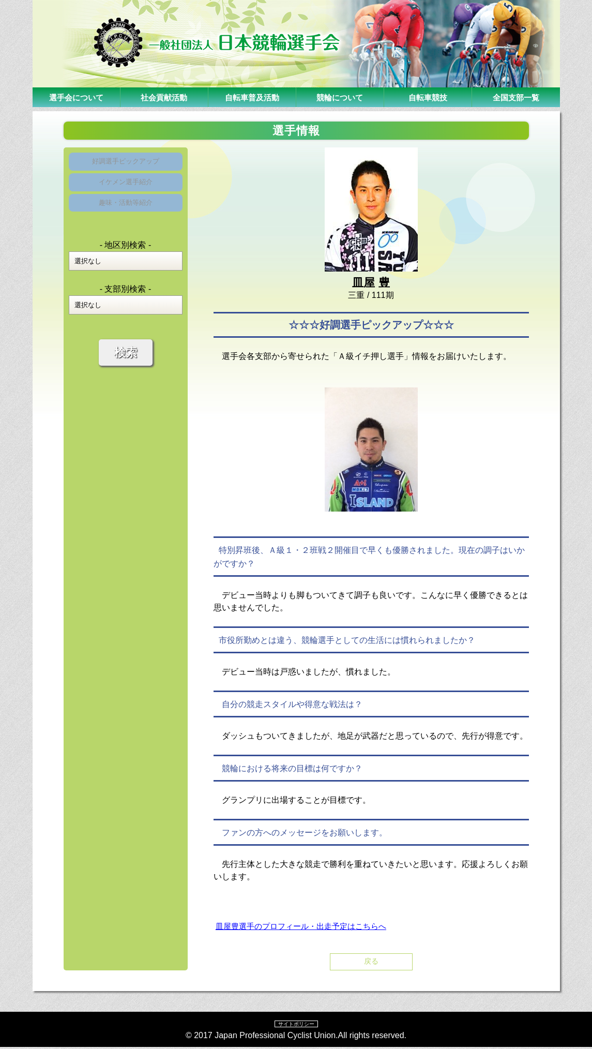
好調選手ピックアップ (125, 163)
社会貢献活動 (164, 97)
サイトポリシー (296, 1025)
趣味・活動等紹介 (126, 214)
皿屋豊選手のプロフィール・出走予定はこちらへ (307, 926)
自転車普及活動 (252, 97)
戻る (371, 962)
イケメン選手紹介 (126, 189)
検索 (125, 367)
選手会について (76, 97)
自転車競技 (427, 97)
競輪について (340, 97)
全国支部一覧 (516, 97)
